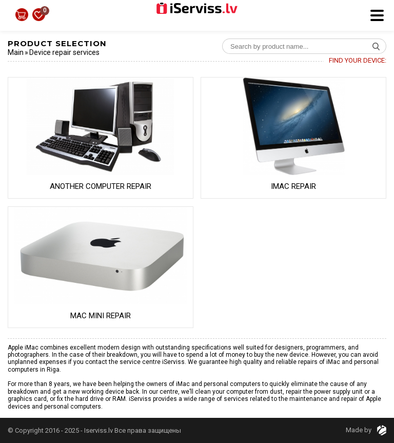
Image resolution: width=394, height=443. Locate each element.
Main (16, 52)
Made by (366, 430)
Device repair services (64, 52)
